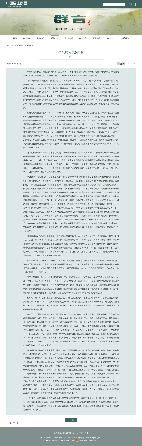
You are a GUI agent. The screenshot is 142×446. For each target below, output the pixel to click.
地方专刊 (69, 38)
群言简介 (27, 38)
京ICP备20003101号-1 (50, 440)
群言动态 (111, 38)
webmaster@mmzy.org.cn (94, 438)
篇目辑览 (41, 38)
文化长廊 (15, 45)
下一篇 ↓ (16, 423)
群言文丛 (83, 38)
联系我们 (125, 38)
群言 (8, 45)
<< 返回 (71, 420)
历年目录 (97, 38)
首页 (15, 38)
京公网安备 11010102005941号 (87, 440)
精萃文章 (55, 37)
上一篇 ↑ (9, 423)
